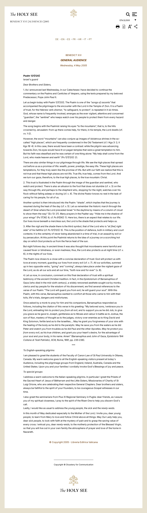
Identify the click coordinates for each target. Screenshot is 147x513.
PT (90, 39)
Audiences (36, 21)
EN (62, 39)
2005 (46, 21)
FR (74, 39)
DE (57, 39)
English (126, 21)
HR (79, 39)
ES (68, 39)
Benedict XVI (19, 21)
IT (85, 39)
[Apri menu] (134, 14)
